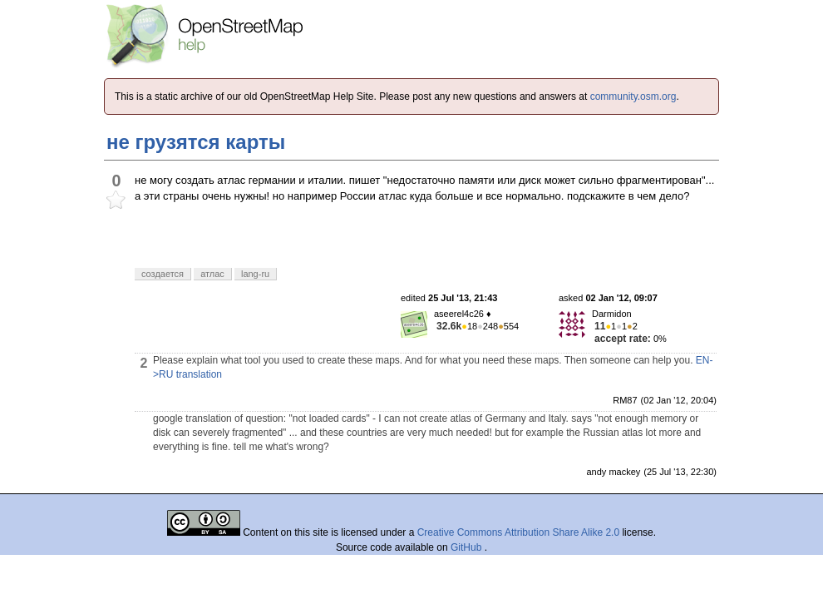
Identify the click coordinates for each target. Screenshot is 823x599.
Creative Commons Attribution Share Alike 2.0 (518, 532)
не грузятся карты (195, 142)
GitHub (468, 547)
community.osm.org (633, 96)
